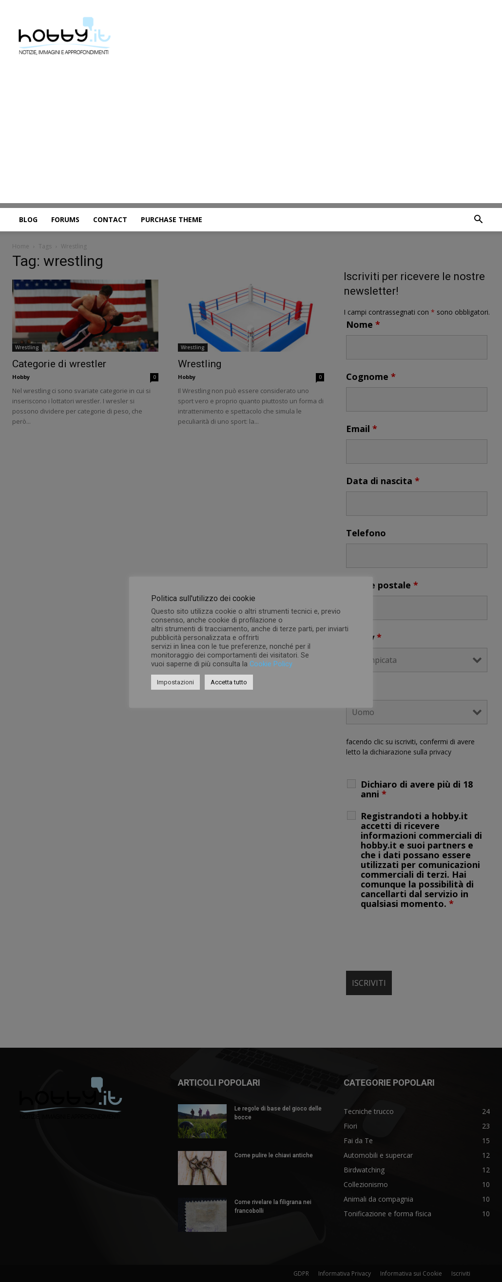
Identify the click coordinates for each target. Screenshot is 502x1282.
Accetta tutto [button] (229, 682)
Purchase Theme (171, 219)
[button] (478, 220)
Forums (65, 219)
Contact (110, 219)
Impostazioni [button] (175, 682)
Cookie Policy (271, 664)
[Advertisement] (251, 135)
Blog (28, 219)
